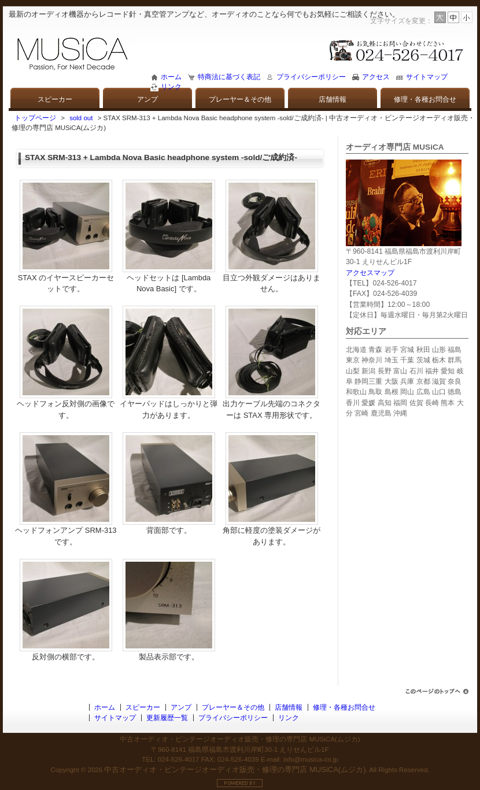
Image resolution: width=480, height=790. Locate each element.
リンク (171, 86)
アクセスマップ (370, 273)
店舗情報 (332, 99)
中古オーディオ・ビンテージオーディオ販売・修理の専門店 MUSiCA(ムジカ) (234, 769)
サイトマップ (427, 76)
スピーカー (55, 99)
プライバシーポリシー (311, 76)
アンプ (147, 99)
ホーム (171, 76)
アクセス (376, 76)
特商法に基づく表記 (229, 76)
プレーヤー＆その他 (240, 99)
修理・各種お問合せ (425, 99)
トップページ (35, 117)
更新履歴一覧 (167, 717)
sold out (81, 117)
